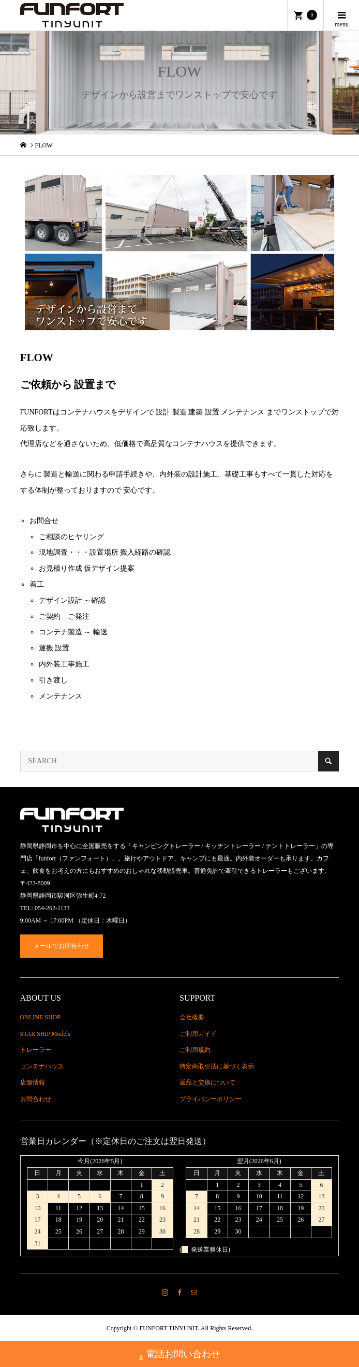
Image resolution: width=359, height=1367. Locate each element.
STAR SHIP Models (45, 1033)
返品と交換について (207, 1082)
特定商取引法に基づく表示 (217, 1066)
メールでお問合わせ (61, 945)
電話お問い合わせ (179, 1355)
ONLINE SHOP (40, 1017)
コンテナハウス (42, 1066)
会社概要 (192, 1017)
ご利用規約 (195, 1049)
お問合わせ (35, 1099)
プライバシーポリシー (211, 1099)
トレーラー (35, 1049)
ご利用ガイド (198, 1033)
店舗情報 (32, 1082)
